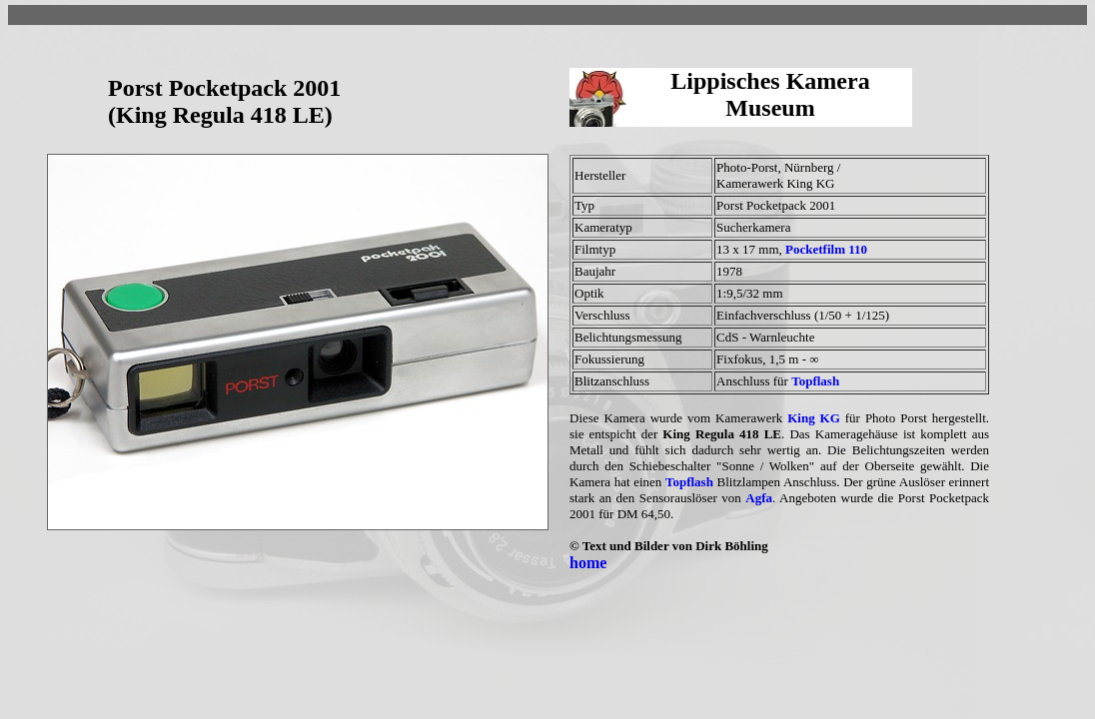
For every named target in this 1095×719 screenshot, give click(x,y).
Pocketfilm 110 (826, 249)
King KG (813, 417)
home (587, 562)
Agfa (758, 497)
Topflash (815, 380)
